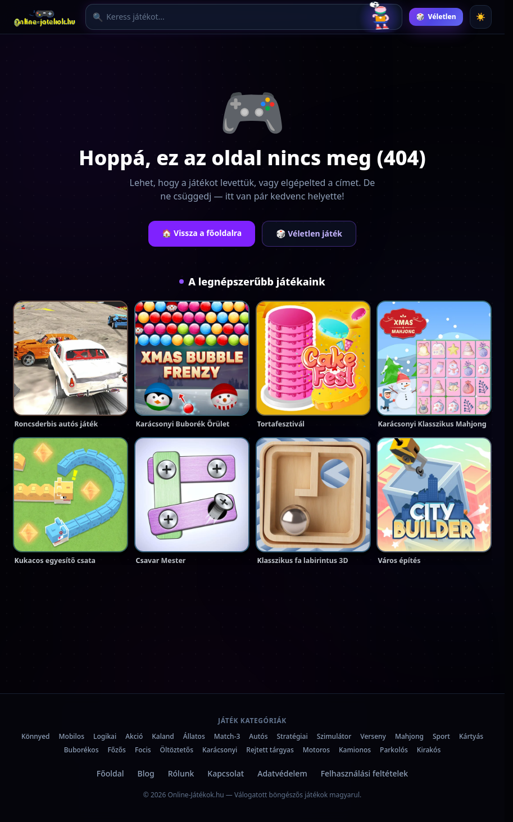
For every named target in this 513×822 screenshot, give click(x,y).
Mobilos (71, 736)
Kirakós (429, 750)
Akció (134, 736)
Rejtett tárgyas (269, 750)
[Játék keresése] (231, 17)
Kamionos (355, 750)
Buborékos (81, 750)
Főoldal (110, 773)
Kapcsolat (225, 773)
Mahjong (409, 736)
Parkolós (394, 750)
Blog (146, 773)
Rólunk (181, 773)
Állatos (194, 736)
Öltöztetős (176, 750)
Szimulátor (334, 736)
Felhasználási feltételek (364, 773)
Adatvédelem (282, 773)
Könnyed (35, 736)
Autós (258, 736)
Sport (441, 736)
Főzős (117, 750)
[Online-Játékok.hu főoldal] (46, 17)
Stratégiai (292, 736)
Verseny (373, 736)
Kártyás (471, 736)
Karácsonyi (219, 750)
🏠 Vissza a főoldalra (202, 233)
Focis (143, 750)
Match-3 (227, 736)
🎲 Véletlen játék (309, 233)
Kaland (163, 736)
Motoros (316, 750)
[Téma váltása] (481, 17)
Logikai (104, 736)
